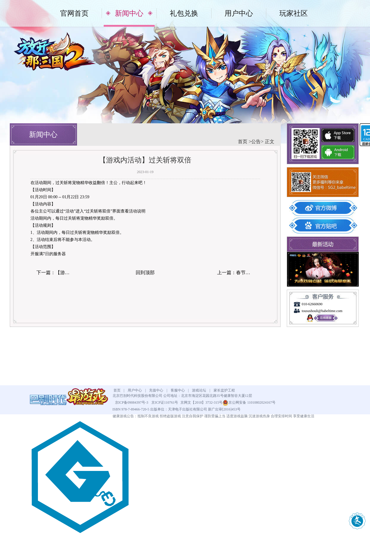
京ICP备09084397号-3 (131, 402)
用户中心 (239, 13)
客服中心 (178, 390)
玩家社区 (293, 13)
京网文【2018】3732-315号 (201, 402)
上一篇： (235, 272)
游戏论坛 (199, 390)
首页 (243, 141)
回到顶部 (145, 272)
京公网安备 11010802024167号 (249, 402)
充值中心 (156, 390)
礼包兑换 (184, 13)
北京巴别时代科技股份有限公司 (137, 396)
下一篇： (54, 272)
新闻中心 (129, 13)
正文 (269, 141)
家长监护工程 (224, 390)
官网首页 (74, 13)
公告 (256, 141)
